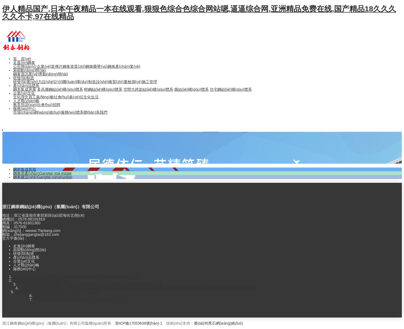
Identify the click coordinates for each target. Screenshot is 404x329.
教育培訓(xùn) (25, 104)
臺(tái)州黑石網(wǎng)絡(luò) (218, 323)
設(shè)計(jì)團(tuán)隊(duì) (65, 82)
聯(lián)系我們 (95, 112)
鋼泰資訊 (20, 74)
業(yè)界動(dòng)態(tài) (48, 74)
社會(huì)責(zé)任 (69, 97)
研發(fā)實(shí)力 (27, 82)
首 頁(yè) (22, 59)
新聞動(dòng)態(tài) (29, 70)
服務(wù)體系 (72, 112)
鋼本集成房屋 (24, 89)
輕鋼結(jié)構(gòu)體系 (103, 89)
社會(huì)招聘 (48, 104)
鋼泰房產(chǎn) (42, 173)
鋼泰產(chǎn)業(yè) (124, 66)
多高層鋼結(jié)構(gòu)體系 (60, 89)
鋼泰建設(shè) (42, 177)
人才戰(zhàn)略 (26, 101)
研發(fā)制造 (23, 78)
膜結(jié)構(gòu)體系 (191, 89)
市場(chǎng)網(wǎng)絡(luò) (37, 112)
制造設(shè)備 (100, 82)
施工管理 (149, 82)
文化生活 (91, 97)
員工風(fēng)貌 (41, 97)
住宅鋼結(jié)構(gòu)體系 (231, 89)
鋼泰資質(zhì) (74, 66)
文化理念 (20, 97)
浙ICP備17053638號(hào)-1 (138, 323)
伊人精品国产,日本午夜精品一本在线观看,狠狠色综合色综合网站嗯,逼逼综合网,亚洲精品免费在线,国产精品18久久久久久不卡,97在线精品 (199, 13)
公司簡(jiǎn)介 (25, 66)
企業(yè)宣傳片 (50, 66)
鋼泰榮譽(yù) (96, 66)
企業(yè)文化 (24, 93)
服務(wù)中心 (24, 108)
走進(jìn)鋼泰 (24, 62)
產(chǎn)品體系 (26, 85)
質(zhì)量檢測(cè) (127, 82)
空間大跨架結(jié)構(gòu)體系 (148, 89)
